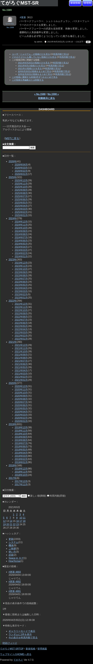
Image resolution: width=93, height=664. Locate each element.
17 (20, 521)
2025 (12, 177)
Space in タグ (16, 558)
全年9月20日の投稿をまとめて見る (34, 71)
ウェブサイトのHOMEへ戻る (15, 654)
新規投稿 (75, 3)
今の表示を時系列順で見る (23, 637)
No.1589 (10, 27)
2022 (12, 301)
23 (17, 524)
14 (11, 521)
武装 (11, 555)
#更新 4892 (15, 581)
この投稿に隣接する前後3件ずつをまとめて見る (35, 77)
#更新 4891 (15, 591)
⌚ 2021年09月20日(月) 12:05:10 (58, 42)
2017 (12, 478)
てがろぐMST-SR (20, 3)
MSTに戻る (12, 138)
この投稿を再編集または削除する (28, 80)
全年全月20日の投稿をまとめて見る (35, 74)
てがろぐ (18, 660)
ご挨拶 (12, 548)
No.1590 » (53, 94)
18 (24, 521)
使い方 (12, 551)
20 (7, 524)
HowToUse (14, 561)
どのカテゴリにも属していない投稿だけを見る (34, 57)
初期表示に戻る (46, 98)
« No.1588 (40, 94)
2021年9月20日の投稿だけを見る (34, 63)
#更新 (23, 17)
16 (17, 521)
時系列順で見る (60, 54)
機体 (11, 545)
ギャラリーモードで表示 (22, 631)
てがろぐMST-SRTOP (12, 648)
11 (24, 518)
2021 (12, 342)
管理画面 (42, 648)
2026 (12, 161)
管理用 (87, 3)
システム (13, 542)
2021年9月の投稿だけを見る (31, 65)
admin (39, 42)
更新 (11, 539)
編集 (88, 42)
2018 (12, 465)
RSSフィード (10, 643)
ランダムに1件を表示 (20, 634)
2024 (12, 218)
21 (11, 524)
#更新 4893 (15, 572)
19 (4, 524)
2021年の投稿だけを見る (30, 68)
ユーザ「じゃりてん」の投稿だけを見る (31, 54)
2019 (12, 424)
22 (14, 524)
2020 (12, 383)
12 (4, 521)
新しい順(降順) (37, 495)
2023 (12, 259)
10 (20, 518)
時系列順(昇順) (56, 495)
